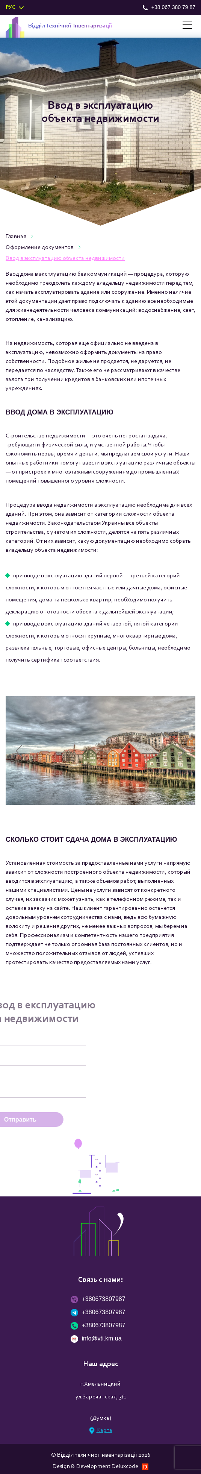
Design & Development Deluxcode (100, 1466)
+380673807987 (98, 1299)
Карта (100, 1431)
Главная (16, 237)
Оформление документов (40, 247)
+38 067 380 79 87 (169, 7)
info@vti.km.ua (96, 1339)
